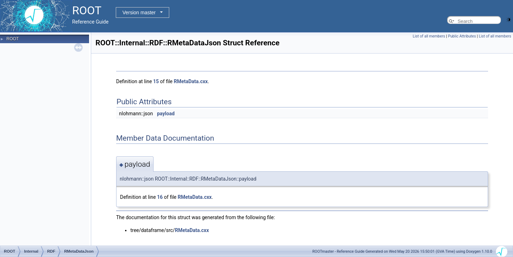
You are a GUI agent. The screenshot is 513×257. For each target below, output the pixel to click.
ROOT (12, 38)
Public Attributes (462, 36)
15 (156, 81)
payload (166, 113)
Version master (139, 12)
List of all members (429, 36)
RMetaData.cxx (191, 81)
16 (160, 197)
